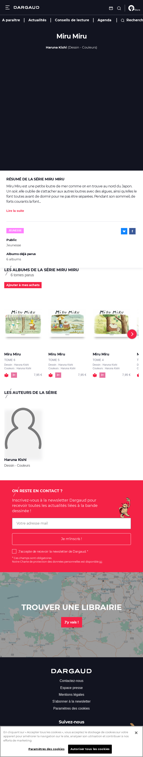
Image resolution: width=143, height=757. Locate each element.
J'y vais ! (71, 622)
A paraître (11, 20)
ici (100, 561)
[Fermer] (136, 735)
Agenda (104, 20)
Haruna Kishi (56, 47)
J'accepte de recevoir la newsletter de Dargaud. (52, 551)
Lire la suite (15, 210)
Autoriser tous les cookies (89, 751)
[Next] (132, 334)
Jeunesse (15, 230)
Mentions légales (71, 694)
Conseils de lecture (72, 20)
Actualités (37, 20)
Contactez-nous (71, 681)
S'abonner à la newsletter (71, 701)
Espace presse (71, 688)
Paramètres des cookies (71, 708)
